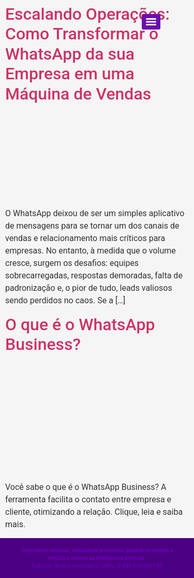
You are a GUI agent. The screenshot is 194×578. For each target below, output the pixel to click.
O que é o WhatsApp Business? (80, 334)
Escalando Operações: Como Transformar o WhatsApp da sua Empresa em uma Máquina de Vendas (87, 54)
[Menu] (151, 22)
